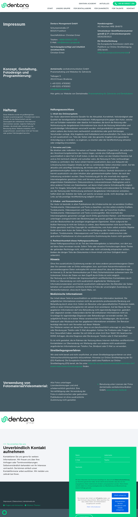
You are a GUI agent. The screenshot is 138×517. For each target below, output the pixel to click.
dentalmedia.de (29, 501)
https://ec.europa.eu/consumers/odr (113, 52)
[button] (4, 512)
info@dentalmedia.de (60, 89)
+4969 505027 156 (67, 39)
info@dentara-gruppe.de (68, 42)
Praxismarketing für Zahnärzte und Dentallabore (111, 93)
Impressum (7, 501)
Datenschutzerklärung (122, 501)
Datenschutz (17, 501)
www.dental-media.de (116, 390)
